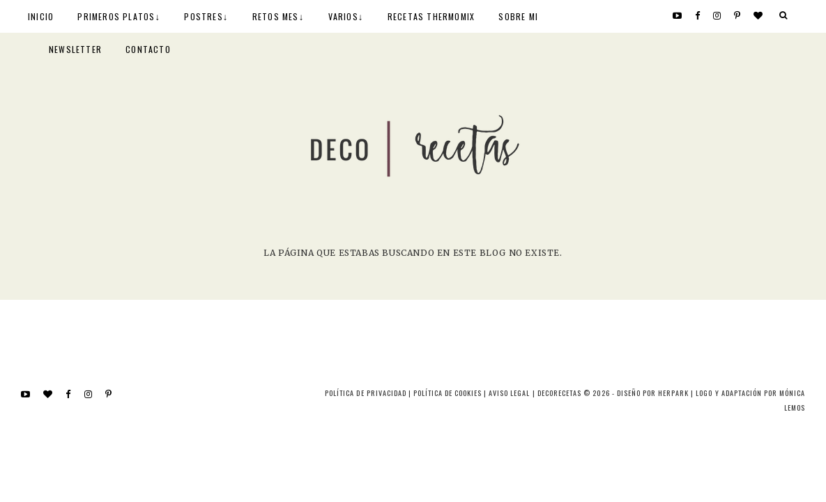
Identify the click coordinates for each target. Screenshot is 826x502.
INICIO (41, 16)
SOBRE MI (518, 16)
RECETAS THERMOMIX (431, 16)
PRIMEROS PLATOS (116, 16)
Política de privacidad (365, 393)
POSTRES (203, 16)
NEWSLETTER (75, 49)
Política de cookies (447, 393)
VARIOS (343, 16)
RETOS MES (275, 16)
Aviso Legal (509, 393)
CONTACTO (148, 49)
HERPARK (673, 393)
